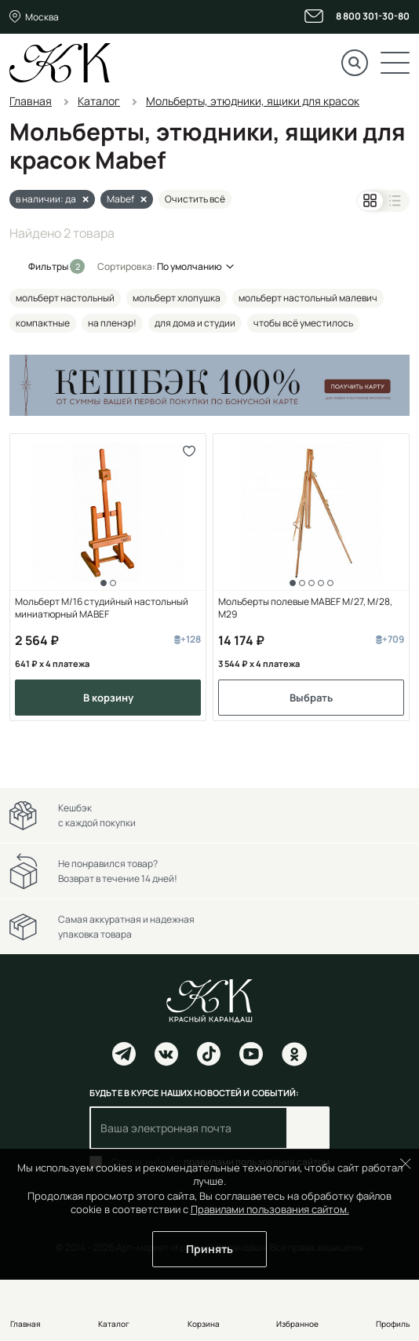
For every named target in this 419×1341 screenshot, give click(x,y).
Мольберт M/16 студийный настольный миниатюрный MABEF (101, 608)
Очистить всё (195, 199)
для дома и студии (195, 323)
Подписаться (308, 1128)
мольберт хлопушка (176, 297)
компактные (43, 323)
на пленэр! (112, 323)
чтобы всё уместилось (303, 323)
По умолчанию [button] (189, 266)
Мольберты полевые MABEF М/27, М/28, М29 (305, 608)
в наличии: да (46, 199)
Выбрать (311, 698)
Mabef (120, 199)
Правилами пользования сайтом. (270, 1209)
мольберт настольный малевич (308, 297)
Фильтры (49, 266)
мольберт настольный (65, 297)
